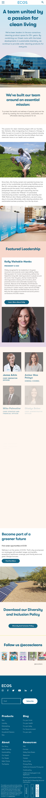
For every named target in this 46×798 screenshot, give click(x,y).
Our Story (5, 746)
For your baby (27, 726)
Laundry (4, 723)
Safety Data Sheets (29, 752)
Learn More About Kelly (16, 305)
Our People (5, 758)
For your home (27, 720)
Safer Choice (6, 761)
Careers (25, 758)
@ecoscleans (38, 664)
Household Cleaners (8, 732)
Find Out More (11, 561)
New (3, 720)
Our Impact (5, 755)
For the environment (29, 729)
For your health (28, 723)
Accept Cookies (26, 790)
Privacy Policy (27, 764)
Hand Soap (5, 729)
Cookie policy (27, 770)
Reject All (32, 791)
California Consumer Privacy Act (33, 767)
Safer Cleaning (6, 749)
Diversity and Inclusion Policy (23, 626)
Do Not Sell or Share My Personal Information (37, 791)
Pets (3, 735)
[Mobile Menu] (3, 2)
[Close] (37, 786)
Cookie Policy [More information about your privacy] (11, 796)
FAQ (24, 746)
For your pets (27, 732)
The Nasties (5, 764)
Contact (25, 749)
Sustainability (6, 752)
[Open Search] (42, 2)
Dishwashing (6, 726)
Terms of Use (27, 761)
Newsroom (26, 755)
